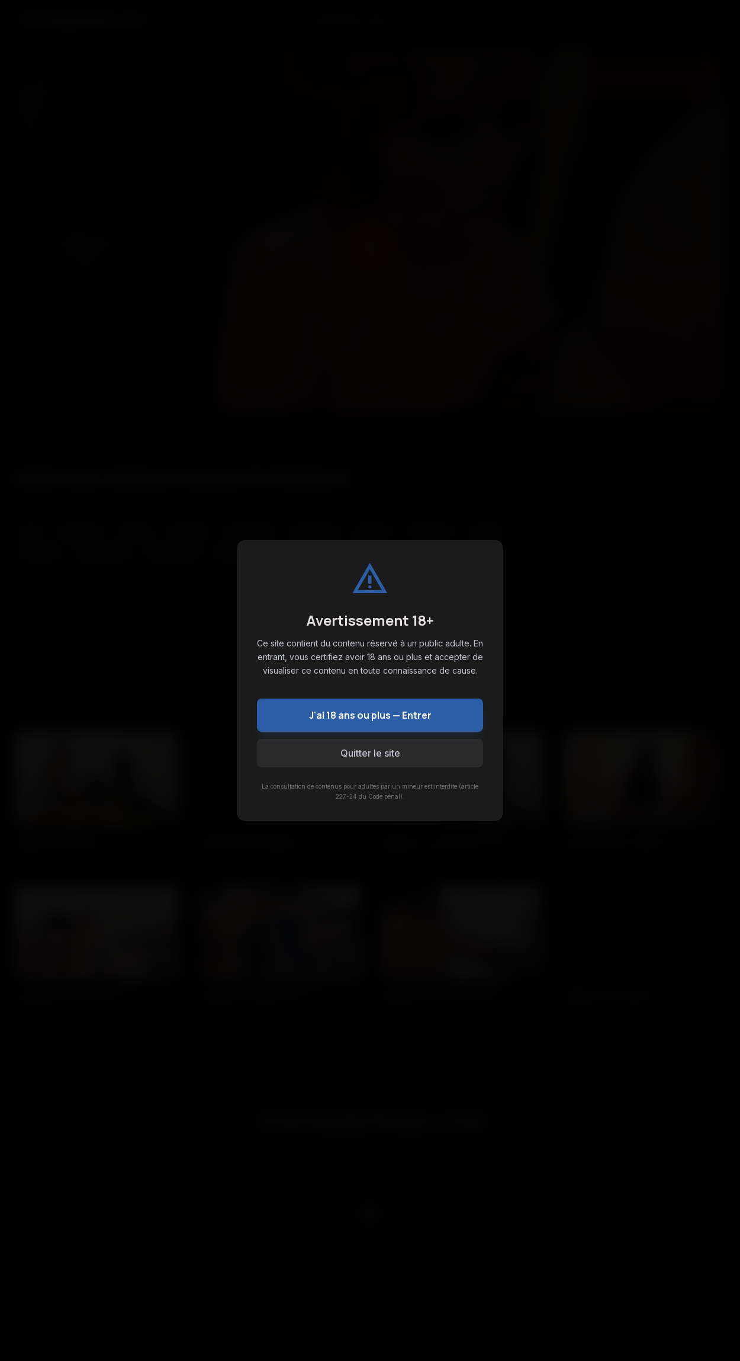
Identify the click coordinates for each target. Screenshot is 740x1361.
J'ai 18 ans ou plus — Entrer (370, 715)
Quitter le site (370, 753)
